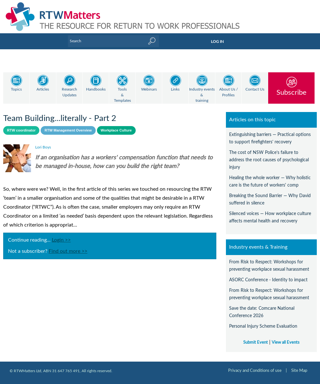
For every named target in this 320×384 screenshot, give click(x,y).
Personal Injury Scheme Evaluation (263, 326)
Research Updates (69, 92)
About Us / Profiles (228, 92)
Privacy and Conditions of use (255, 370)
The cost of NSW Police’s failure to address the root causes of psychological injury (269, 160)
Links (175, 89)
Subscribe (291, 92)
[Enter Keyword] (113, 41)
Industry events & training (202, 95)
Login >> (61, 240)
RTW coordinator (21, 130)
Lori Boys (43, 147)
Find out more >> (68, 251)
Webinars (149, 89)
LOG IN (217, 42)
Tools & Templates (122, 95)
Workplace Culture (116, 130)
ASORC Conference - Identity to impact (268, 279)
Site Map (299, 370)
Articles (42, 89)
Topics (16, 89)
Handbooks (96, 89)
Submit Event (255, 342)
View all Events (286, 342)
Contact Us (254, 89)
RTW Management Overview (68, 130)
